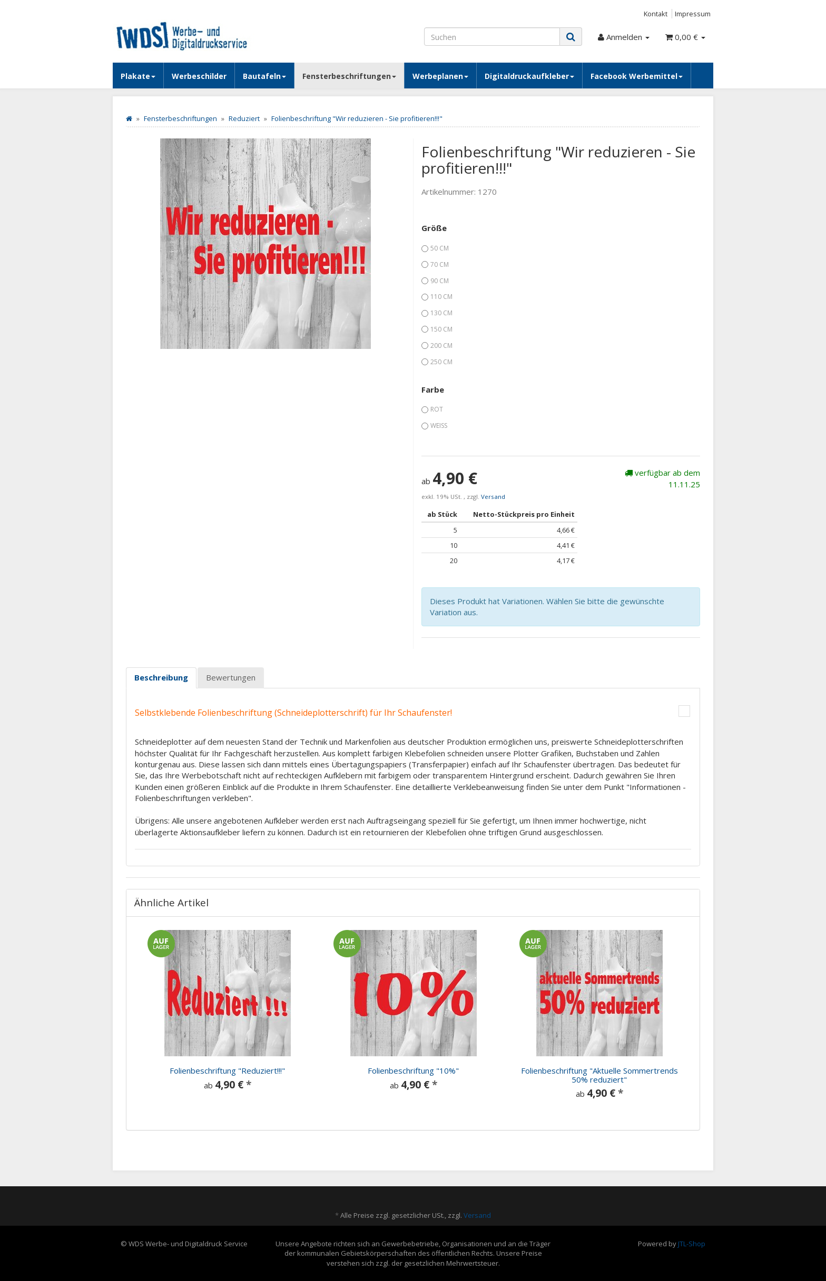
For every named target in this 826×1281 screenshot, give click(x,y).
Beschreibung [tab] (161, 677)
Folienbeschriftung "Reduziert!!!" (227, 1070)
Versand (493, 497)
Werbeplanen (440, 76)
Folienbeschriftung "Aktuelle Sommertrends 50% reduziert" (599, 1075)
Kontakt (655, 13)
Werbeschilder (199, 76)
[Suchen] (492, 36)
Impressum (693, 13)
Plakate (138, 76)
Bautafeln (264, 76)
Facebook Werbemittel (637, 76)
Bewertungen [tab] (230, 677)
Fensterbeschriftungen (349, 76)
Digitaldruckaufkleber (529, 76)
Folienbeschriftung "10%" (413, 1070)
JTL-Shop (691, 1243)
